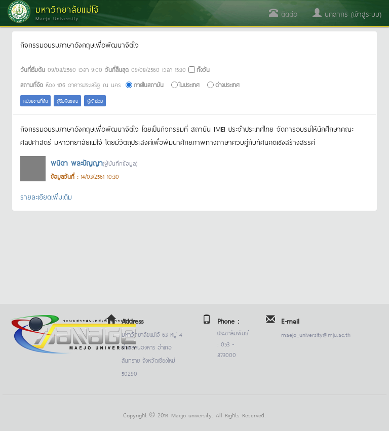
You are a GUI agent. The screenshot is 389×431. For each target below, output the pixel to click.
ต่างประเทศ (227, 84)
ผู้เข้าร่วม (95, 100)
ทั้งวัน (203, 69)
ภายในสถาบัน (149, 84)
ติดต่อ (283, 13)
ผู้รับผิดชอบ (67, 100)
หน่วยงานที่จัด (35, 100)
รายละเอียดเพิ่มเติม (46, 196)
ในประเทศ (189, 84)
